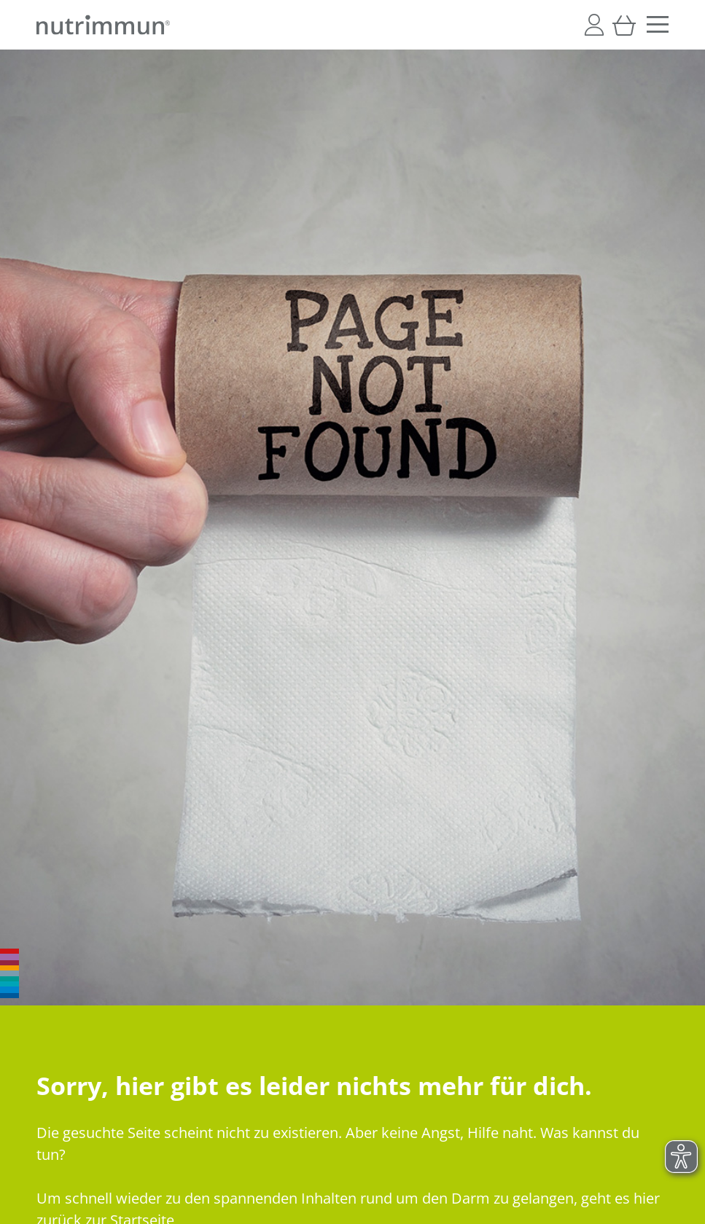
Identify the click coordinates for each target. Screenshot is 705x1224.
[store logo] (103, 25)
